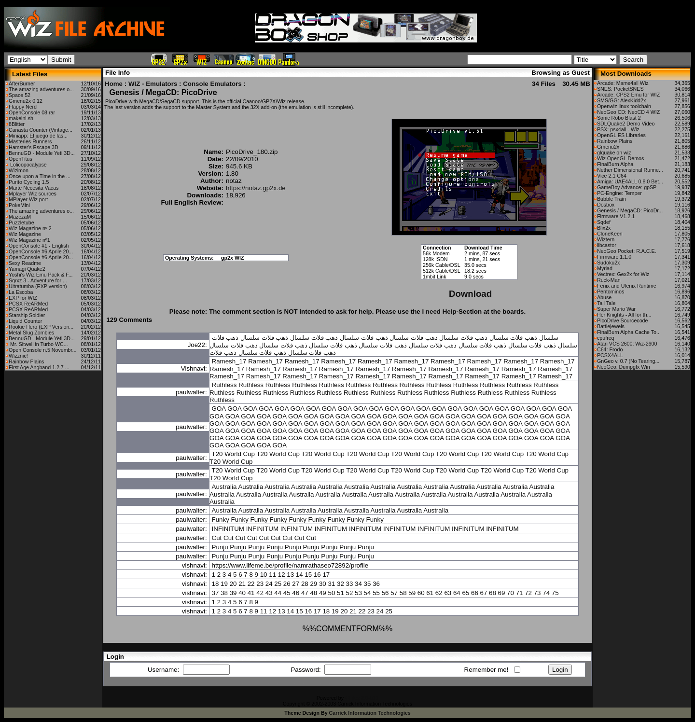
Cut (217, 538)
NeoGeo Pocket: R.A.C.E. (626, 251)
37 (215, 593)
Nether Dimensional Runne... (630, 170)
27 (295, 583)
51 (340, 593)
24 (269, 583)
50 (331, 593)
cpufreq (605, 338)
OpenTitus (20, 159)
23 (260, 583)
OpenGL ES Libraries (621, 135)
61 (429, 593)
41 (251, 593)
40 (242, 593)
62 (439, 593)
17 (326, 574)
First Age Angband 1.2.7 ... (39, 367)
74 (546, 593)
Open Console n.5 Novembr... (42, 350)
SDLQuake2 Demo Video (625, 123)
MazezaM (20, 217)
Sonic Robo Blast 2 (619, 118)
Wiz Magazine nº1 (29, 240)
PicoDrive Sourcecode (622, 320)
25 (277, 583)
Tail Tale (606, 303)
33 (349, 583)
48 (313, 593)
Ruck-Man (609, 280)
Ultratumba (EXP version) (38, 286)
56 (385, 593)
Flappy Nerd (23, 107)
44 (277, 593)
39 (233, 593)
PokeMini (19, 205)
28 (304, 583)
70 (510, 593)
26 (287, 583)
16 (317, 574)
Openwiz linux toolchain (624, 106)
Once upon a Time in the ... (39, 176)
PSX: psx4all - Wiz (618, 129)
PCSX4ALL (610, 355)
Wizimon (18, 170)
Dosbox (605, 205)
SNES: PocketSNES (620, 89)
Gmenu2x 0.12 (25, 101)
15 (308, 574)
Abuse (604, 297)
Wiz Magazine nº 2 (30, 228)
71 (519, 593)
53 (358, 593)
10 (263, 574)
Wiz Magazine (25, 234)
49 (322, 593)
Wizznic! (18, 356)
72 (528, 593)
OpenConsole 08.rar (32, 112)
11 (272, 574)
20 (233, 583)
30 (322, 583)
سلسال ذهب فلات (534, 337)
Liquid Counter (25, 321)
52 (349, 593)
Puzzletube (21, 222)
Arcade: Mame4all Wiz (623, 83)
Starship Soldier (27, 315)
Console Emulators (212, 83)
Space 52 (19, 95)
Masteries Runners (30, 141)
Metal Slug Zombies (31, 332)
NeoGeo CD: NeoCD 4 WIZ (628, 112)
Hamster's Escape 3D (33, 147)
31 (331, 583)
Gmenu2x (608, 147)
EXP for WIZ (23, 298)
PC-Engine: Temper (619, 193)
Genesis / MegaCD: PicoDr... (630, 210)
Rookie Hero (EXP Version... (41, 327)
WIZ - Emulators (152, 83)
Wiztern (605, 239)
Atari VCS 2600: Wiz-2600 (627, 344)
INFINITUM (228, 528)
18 (215, 583)
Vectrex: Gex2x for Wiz (623, 274)
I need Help (439, 311)
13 (290, 574)
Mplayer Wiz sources (32, 193)
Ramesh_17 (229, 361)
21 (242, 583)
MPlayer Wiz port (28, 199)
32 (340, 583)
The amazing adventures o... (41, 89)
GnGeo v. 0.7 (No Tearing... (628, 361)
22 (251, 583)
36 (376, 583)
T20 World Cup (233, 454)
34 (358, 583)
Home (114, 83)
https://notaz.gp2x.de (256, 188)
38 (224, 593)
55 (376, 593)
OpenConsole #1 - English (39, 246)
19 (224, 583)
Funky (220, 519)
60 (421, 593)
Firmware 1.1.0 (614, 257)
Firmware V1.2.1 (616, 216)
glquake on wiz (614, 152)
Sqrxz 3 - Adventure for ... (38, 280)
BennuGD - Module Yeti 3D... (42, 153)
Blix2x (604, 228)
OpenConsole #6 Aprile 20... (41, 251)
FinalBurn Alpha (615, 164)
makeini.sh (21, 118)
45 (287, 593)
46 (295, 593)
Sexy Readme (25, 263)
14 (299, 574)
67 (483, 593)
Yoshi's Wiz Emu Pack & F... (41, 275)
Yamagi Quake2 (27, 269)
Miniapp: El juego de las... (38, 136)
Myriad (604, 268)
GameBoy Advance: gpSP (626, 187)
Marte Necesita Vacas (33, 188)
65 (465, 593)
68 (492, 593)
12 (281, 574)
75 (555, 593)
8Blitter (17, 124)
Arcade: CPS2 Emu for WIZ (628, 94)
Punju (220, 547)
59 (412, 593)
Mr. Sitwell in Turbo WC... (38, 344)
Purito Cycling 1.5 (29, 182)
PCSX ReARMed (28, 303)
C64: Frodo (610, 349)
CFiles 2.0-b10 (361, 698)
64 (456, 593)
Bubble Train (611, 199)
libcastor (606, 245)
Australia (224, 486)
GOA (219, 408)
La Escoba (21, 292)
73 (537, 593)
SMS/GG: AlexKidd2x (621, 100)
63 (447, 593)
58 (403, 593)
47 (304, 593)
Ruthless (224, 385)
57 (394, 593)
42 (260, 593)
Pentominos (610, 291)
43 (269, 593)
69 (501, 593)
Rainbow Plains (26, 361)
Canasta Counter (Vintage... (40, 130)
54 (367, 593)
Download (470, 294)
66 (474, 593)
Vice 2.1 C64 (611, 176)
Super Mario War (616, 309)
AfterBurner (22, 83)
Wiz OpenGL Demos (620, 158)
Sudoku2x (608, 262)
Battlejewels (611, 326)
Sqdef (604, 222)
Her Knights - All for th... (624, 315)
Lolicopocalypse (28, 164)
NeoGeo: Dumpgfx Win (623, 367)
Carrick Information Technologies (370, 713)
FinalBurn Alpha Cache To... (629, 332)
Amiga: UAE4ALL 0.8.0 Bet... (630, 181)
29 (313, 583)
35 (367, 583)
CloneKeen (610, 233)
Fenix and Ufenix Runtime (626, 286)
